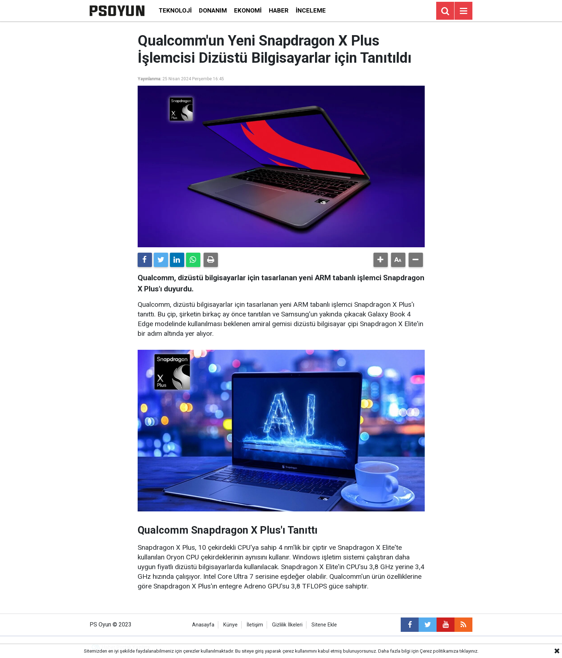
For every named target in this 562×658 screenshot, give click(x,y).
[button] (380, 260)
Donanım (213, 10)
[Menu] (463, 11)
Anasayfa (203, 625)
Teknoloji (175, 10)
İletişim (255, 625)
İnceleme (311, 10)
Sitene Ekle (324, 625)
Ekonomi (248, 10)
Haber (279, 10)
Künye (230, 625)
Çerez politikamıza (439, 651)
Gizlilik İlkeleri (287, 625)
